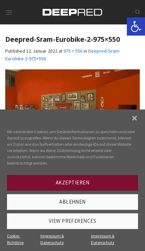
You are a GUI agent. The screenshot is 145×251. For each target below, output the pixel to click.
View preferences (72, 221)
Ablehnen (72, 201)
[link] (136, 26)
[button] (134, 118)
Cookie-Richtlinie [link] (15, 239)
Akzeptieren (72, 182)
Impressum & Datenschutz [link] (52, 239)
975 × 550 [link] (73, 51)
